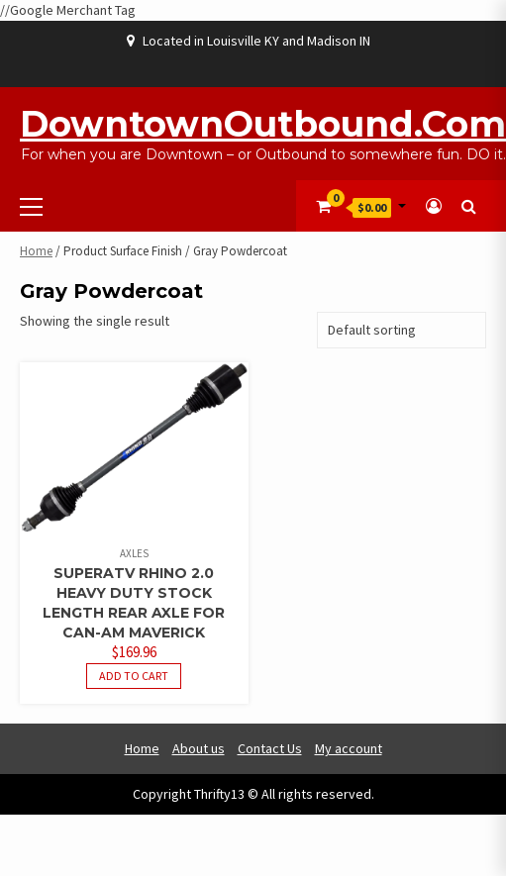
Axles (134, 553)
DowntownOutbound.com (263, 124)
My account (348, 748)
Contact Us (270, 748)
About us (198, 748)
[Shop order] (401, 330)
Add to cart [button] (133, 675)
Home (36, 251)
